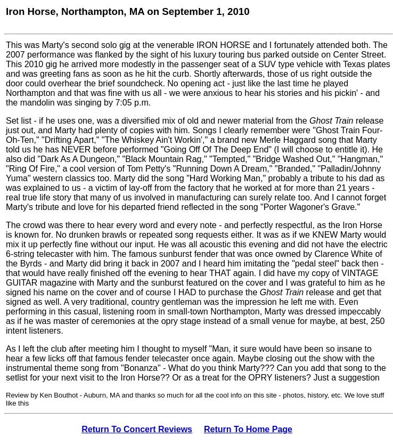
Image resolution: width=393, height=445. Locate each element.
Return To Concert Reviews (136, 429)
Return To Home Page (248, 429)
